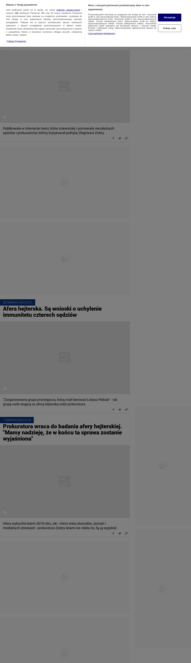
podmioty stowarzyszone (68, 6)
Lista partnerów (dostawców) (101, 30)
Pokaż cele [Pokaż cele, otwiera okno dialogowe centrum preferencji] (169, 24)
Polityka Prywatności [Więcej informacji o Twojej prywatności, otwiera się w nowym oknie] (16, 37)
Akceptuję (169, 13)
